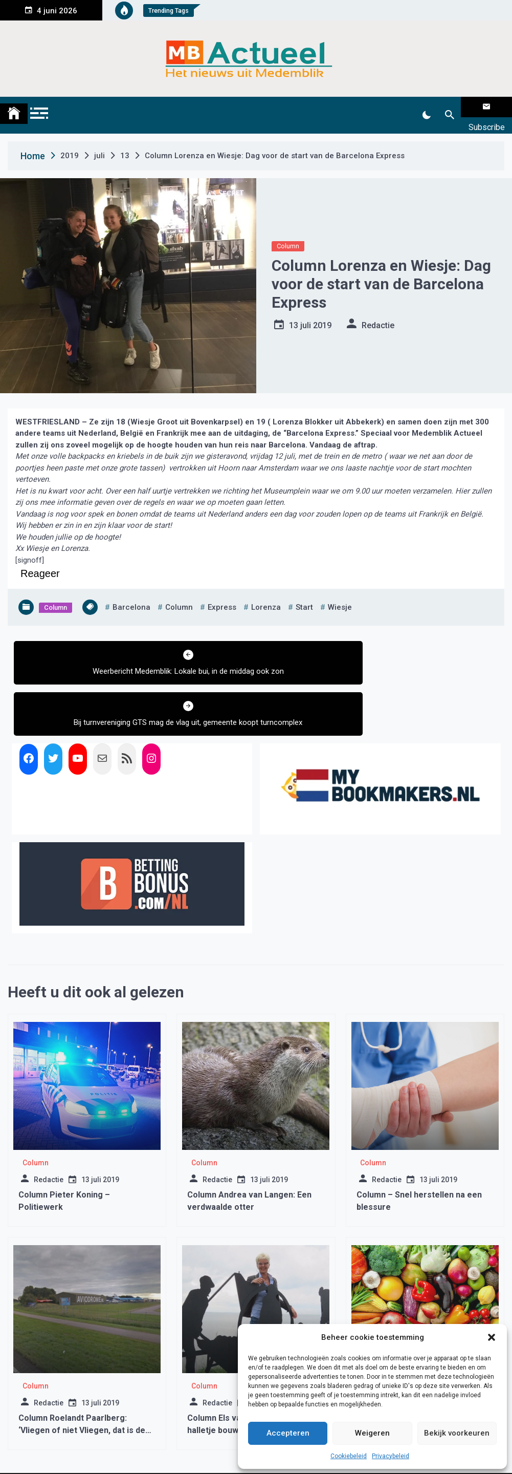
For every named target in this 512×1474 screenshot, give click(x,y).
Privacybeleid (390, 1456)
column (179, 594)
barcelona (131, 594)
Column (288, 233)
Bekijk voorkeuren (456, 1433)
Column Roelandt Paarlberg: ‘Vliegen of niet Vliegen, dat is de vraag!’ (81, 1377)
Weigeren (372, 1433)
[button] (491, 1337)
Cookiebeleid (348, 1456)
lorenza (266, 594)
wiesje (340, 594)
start (304, 594)
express (222, 594)
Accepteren (287, 1433)
